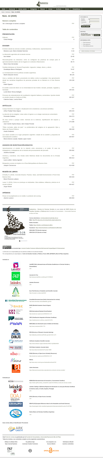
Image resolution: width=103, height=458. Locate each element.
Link (30, 268)
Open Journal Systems (88, 51)
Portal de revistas (10, 437)
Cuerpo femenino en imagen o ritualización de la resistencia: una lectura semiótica (28, 109)
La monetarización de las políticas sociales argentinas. (19, 73)
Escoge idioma (84, 33)
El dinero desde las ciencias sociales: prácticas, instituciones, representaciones (27, 49)
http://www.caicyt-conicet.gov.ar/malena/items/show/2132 (42, 362)
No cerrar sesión (87, 24)
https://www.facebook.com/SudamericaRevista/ (48, 227)
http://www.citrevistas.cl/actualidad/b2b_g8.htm (40, 301)
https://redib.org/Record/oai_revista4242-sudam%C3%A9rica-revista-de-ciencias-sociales (50, 382)
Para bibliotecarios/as (88, 46)
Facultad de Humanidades (56, 211)
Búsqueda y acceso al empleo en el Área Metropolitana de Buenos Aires (25, 163)
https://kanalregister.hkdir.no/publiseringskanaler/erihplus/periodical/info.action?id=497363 (50, 406)
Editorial (5, 37)
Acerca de (12, 9)
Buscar (42, 9)
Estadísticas (76, 9)
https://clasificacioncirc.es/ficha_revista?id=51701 (41, 320)
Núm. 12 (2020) (16, 12)
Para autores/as (86, 44)
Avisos (67, 9)
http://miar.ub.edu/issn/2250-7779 (37, 326)
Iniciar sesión (23, 9)
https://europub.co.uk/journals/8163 (37, 293)
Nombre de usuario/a (85, 19)
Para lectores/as (86, 42)
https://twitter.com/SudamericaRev (43, 225)
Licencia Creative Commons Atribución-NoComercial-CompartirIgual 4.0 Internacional (43, 248)
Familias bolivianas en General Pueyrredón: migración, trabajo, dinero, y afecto (27, 67)
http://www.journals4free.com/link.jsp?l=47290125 (41, 277)
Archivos (58, 9)
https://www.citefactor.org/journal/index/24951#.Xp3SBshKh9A (44, 343)
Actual (50, 9)
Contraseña (83, 22)
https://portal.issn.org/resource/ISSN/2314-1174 (40, 313)
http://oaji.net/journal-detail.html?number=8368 (40, 349)
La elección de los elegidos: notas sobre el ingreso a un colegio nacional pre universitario (30, 114)
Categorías (33, 9)
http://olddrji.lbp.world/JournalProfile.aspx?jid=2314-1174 (42, 335)
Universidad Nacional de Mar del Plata (51, 437)
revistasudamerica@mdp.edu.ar (49, 218)
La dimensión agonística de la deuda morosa (16, 54)
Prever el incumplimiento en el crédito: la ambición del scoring (22, 196)
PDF (73, 23)
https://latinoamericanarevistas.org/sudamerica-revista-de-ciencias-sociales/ (47, 370)
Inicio (3, 9)
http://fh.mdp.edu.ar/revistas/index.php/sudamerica (46, 220)
